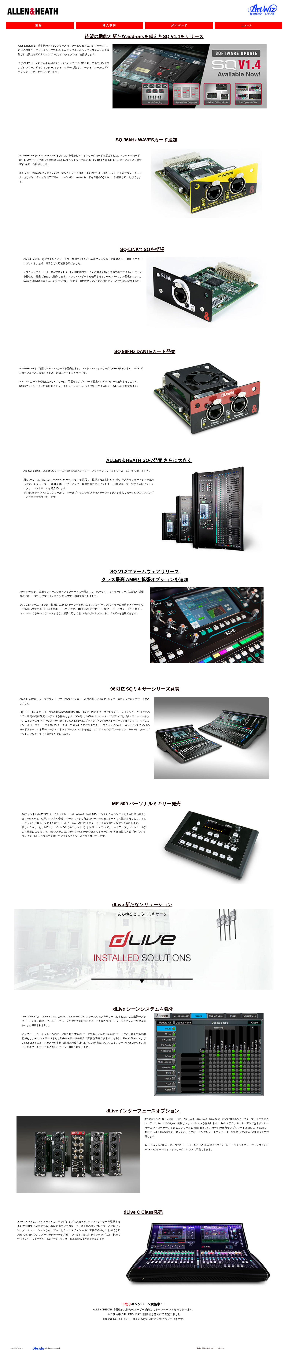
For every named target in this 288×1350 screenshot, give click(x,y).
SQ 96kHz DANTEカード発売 (144, 351)
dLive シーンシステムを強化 (143, 1009)
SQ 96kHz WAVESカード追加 (146, 139)
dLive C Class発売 (143, 1212)
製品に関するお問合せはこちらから (210, 1348)
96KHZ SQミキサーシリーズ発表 (144, 688)
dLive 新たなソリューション (142, 904)
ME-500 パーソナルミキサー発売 (146, 803)
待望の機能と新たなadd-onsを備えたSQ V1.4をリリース (144, 36)
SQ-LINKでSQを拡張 (142, 249)
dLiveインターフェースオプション (142, 1110)
